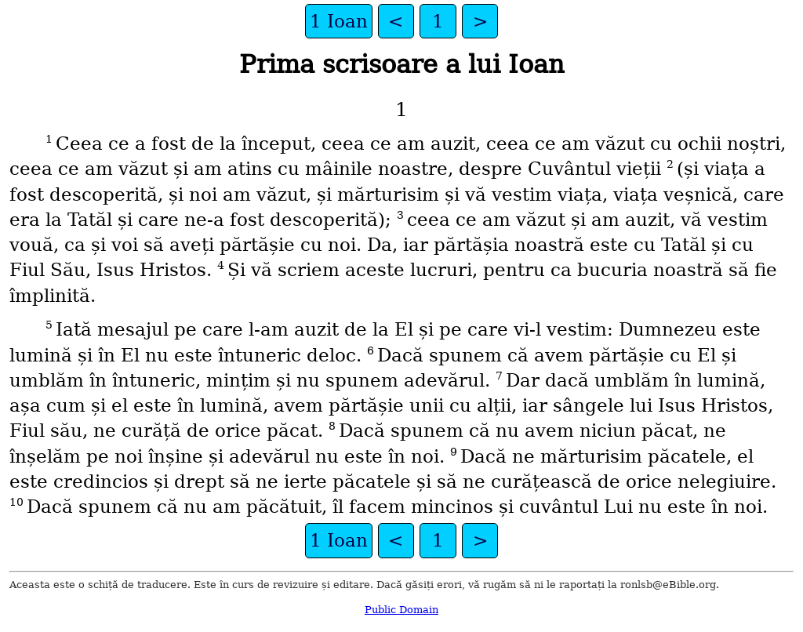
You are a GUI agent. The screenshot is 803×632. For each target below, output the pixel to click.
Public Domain (401, 610)
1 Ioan (339, 21)
